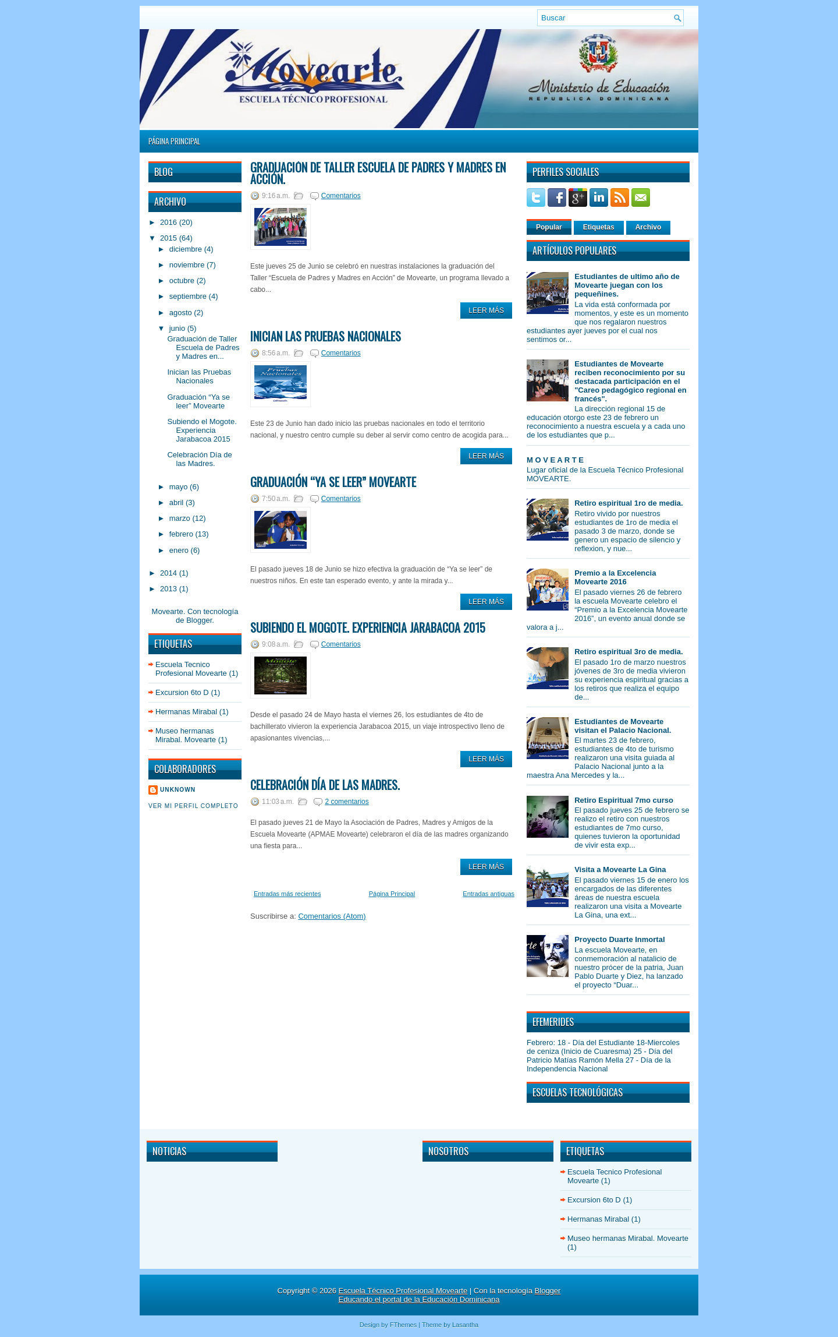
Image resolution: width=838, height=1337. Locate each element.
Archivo (648, 227)
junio (178, 328)
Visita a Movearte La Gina (620, 869)
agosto (181, 312)
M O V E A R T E (555, 460)
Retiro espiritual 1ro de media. (628, 503)
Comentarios (341, 196)
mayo (179, 486)
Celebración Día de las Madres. (199, 459)
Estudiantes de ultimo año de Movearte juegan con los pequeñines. (627, 285)
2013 (169, 588)
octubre (183, 280)
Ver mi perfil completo (193, 806)
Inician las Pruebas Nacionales (199, 376)
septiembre (189, 296)
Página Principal (174, 141)
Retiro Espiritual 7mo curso (623, 800)
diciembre (186, 249)
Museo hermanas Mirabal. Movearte (185, 735)
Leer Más (486, 310)
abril (177, 502)
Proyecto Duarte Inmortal (619, 939)
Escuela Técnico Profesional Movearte (403, 1290)
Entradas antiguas (488, 893)
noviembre (188, 264)
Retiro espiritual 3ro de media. (628, 651)
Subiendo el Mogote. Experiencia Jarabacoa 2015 (201, 430)
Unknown (178, 789)
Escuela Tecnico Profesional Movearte (191, 669)
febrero (182, 534)
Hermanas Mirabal (186, 711)
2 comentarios (346, 802)
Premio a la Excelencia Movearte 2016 (615, 577)
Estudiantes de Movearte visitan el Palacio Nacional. (622, 726)
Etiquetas (599, 227)
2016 (169, 222)
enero (180, 550)
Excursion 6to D (182, 692)
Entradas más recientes (287, 893)
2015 (169, 238)
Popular (549, 227)
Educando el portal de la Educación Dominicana (419, 1299)
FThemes (403, 1324)
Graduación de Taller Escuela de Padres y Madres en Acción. (378, 173)
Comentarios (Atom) (331, 916)
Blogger (199, 620)
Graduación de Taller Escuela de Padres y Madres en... (203, 347)
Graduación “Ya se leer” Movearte (198, 401)
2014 (169, 573)
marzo (181, 518)
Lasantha (465, 1324)
